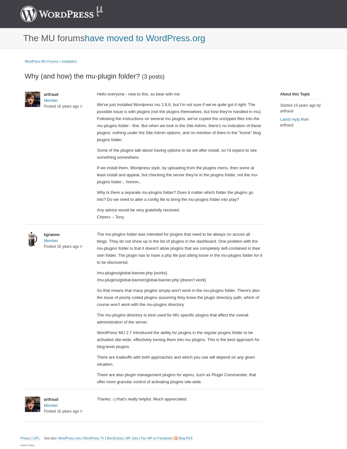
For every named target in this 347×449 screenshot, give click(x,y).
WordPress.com (69, 438)
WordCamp (115, 438)
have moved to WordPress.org (145, 38)
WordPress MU (68, 14)
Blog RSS (185, 438)
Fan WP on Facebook (156, 438)
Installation (69, 61)
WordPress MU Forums (41, 61)
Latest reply (290, 119)
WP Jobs (131, 438)
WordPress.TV (94, 438)
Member (51, 100)
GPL (36, 438)
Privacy (25, 438)
